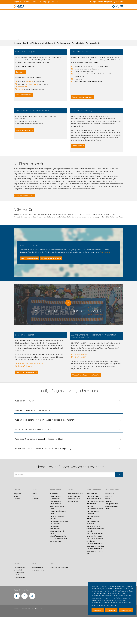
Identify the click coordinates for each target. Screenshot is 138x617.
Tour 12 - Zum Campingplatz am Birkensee (94, 540)
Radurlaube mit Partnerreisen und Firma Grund (59, 522)
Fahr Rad (34, 494)
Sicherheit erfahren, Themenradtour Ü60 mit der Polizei (58, 506)
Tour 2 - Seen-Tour (91, 494)
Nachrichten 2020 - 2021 (75, 494)
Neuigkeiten (17, 494)
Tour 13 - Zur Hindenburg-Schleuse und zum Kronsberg (95, 545)
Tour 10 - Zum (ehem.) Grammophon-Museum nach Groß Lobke (95, 528)
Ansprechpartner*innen (39, 570)
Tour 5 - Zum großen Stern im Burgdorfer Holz (95, 503)
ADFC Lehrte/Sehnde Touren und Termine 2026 (58, 540)
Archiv (70, 490)
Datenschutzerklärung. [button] (109, 605)
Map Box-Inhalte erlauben (29, 258)
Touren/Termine (55, 490)
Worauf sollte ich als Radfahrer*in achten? (33, 429)
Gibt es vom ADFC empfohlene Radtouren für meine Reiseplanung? (43, 448)
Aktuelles (17, 490)
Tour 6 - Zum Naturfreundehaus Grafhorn (94, 507)
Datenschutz (26, 609)
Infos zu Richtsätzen (25, 366)
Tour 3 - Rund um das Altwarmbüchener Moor (93, 497)
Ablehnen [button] (97, 610)
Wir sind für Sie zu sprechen (58, 536)
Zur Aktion (19, 72)
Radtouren (17, 499)
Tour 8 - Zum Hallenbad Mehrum (93, 517)
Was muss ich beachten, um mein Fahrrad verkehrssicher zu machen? (45, 420)
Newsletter (118, 2)
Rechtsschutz (23, 87)
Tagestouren (54, 494)
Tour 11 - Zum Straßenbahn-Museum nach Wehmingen (94, 535)
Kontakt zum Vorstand (23, 130)
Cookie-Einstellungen (37, 609)
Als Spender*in (50, 43)
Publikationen (109, 501)
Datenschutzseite (106, 252)
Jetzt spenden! (77, 146)
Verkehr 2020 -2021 (74, 499)
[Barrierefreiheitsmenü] (113, 6)
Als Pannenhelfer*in (93, 43)
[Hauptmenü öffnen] (121, 6)
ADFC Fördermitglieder (111, 506)
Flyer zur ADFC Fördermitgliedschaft (30, 363)
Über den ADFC (109, 494)
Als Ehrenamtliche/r (64, 43)
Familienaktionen (55, 499)
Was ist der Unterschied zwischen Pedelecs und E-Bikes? (39, 439)
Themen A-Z (35, 499)
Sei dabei (17, 564)
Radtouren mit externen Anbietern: (57, 517)
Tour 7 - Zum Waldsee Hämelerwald (92, 512)
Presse (34, 564)
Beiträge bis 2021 (73, 501)
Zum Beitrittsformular (23, 95)
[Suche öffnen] (117, 6)
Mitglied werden (96, 2)
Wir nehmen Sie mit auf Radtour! (57, 532)
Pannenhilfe (29, 82)
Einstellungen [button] (111, 610)
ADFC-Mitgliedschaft (37, 43)
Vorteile (20, 89)
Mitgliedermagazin (32, 84)
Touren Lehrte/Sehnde (93, 490)
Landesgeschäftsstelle (111, 504)
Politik (34, 496)
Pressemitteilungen (37, 567)
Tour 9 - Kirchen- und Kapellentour (92, 522)
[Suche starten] (119, 474)
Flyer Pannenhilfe (80, 357)
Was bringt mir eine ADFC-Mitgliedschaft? (33, 410)
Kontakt (107, 508)
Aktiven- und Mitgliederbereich (59, 567)
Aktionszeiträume (55, 501)
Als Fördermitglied (78, 43)
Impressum (17, 609)
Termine (16, 496)
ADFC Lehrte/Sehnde (112, 490)
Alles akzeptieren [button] (126, 610)
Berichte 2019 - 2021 (74, 496)
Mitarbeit (107, 499)
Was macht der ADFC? (24, 401)
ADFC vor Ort (109, 496)
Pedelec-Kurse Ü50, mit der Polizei (58, 512)
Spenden (108, 2)
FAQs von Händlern (81, 355)
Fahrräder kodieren (55, 496)
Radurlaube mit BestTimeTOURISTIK (56, 527)
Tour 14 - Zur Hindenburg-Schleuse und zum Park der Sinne (94, 551)
